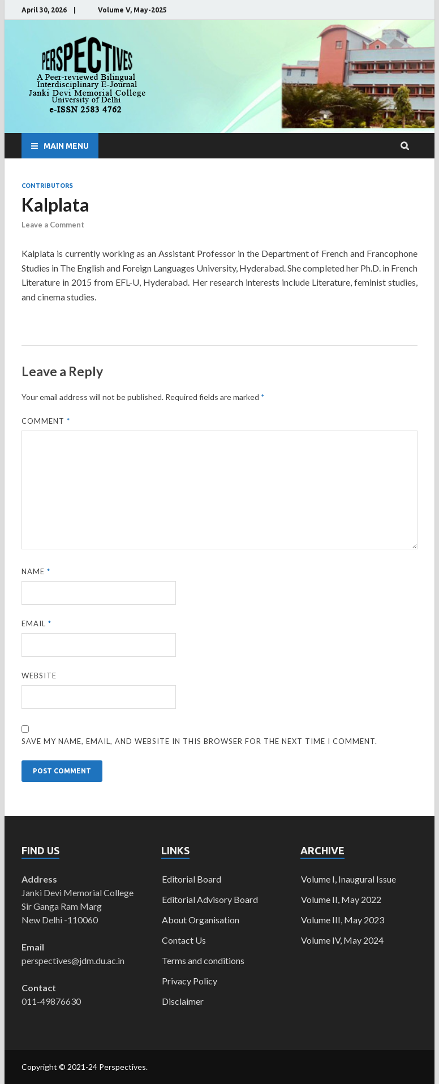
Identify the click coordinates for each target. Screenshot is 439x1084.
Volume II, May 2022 (341, 899)
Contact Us (184, 940)
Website (39, 675)
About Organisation (200, 919)
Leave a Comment (52, 224)
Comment (45, 420)
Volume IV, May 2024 (342, 940)
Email (36, 623)
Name (35, 571)
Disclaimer (183, 1001)
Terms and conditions (203, 960)
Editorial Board (191, 879)
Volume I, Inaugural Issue (348, 879)
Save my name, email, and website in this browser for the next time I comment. (199, 741)
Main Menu (66, 145)
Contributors (47, 185)
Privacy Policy (189, 980)
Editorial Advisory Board (210, 899)
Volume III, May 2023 (342, 919)
